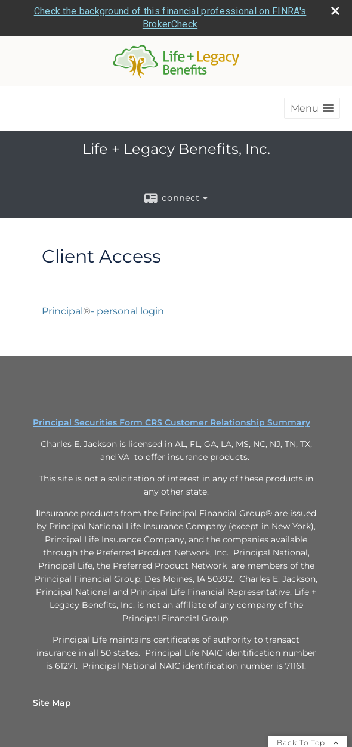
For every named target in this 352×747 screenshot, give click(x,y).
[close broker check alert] (335, 9)
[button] (312, 106)
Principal (62, 309)
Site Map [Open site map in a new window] (52, 701)
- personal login (128, 309)
